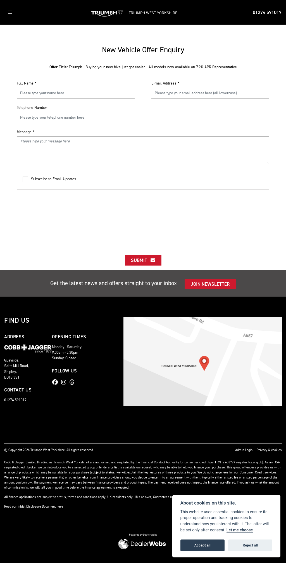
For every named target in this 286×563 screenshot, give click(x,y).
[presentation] (143, 217)
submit (143, 260)
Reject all (250, 545)
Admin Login (243, 450)
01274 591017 (267, 12)
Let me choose (240, 530)
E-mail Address (165, 83)
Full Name (26, 83)
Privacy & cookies (269, 450)
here (60, 506)
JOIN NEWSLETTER (210, 284)
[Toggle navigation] (10, 12)
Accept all (202, 545)
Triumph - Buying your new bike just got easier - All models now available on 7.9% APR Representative (143, 67)
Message (25, 132)
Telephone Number (32, 107)
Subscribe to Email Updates (49, 179)
